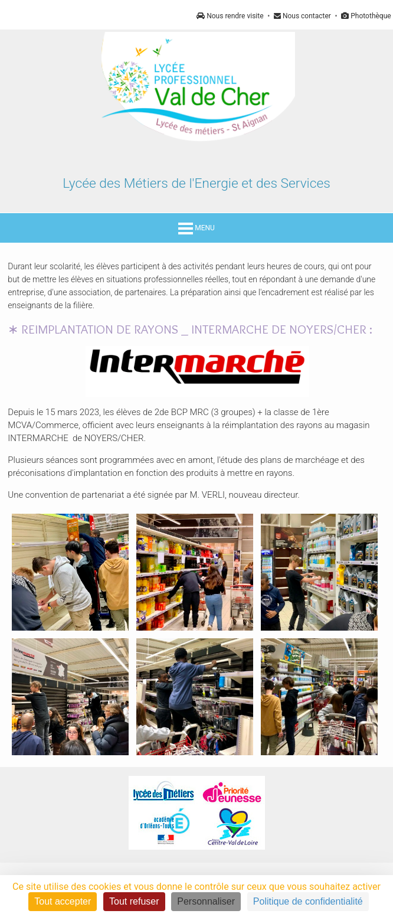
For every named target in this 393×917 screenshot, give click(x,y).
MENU (196, 228)
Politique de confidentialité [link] (308, 901)
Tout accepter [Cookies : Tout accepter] (62, 901)
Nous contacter (302, 16)
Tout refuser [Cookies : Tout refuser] (134, 901)
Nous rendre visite (229, 16)
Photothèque (366, 16)
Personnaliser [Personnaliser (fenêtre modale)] (206, 901)
